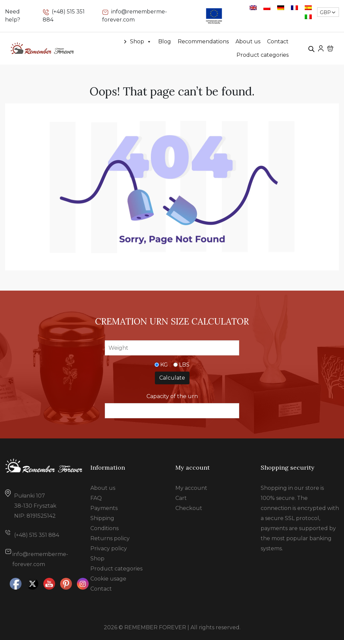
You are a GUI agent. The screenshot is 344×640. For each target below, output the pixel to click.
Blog (164, 41)
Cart (181, 498)
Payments (104, 508)
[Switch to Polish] (267, 7)
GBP (325, 12)
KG (164, 364)
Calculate (172, 378)
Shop (141, 41)
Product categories (262, 55)
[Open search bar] (311, 48)
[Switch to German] (281, 7)
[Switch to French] (294, 7)
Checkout (188, 508)
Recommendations (203, 41)
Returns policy (110, 538)
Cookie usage (108, 578)
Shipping (102, 518)
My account (191, 488)
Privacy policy (108, 548)
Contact (278, 41)
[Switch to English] (253, 7)
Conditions (104, 528)
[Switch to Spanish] (308, 7)
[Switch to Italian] (308, 16)
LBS (184, 364)
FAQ (96, 498)
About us (247, 41)
